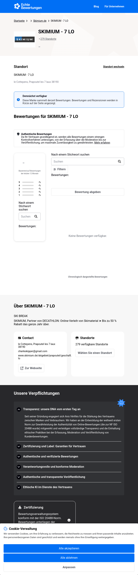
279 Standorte (48, 38)
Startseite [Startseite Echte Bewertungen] (19, 20)
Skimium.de (40, 20)
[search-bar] (30, 216)
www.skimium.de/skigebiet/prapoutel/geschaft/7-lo (40, 357)
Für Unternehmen (114, 6)
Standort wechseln (113, 66)
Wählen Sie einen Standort (95, 353)
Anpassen (69, 567)
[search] (35, 216)
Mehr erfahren (102, 142)
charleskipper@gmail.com (32, 351)
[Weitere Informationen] (69, 520)
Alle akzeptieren (69, 548)
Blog (96, 6)
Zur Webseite (31, 368)
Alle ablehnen (69, 557)
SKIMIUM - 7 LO (59, 20)
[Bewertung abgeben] (87, 192)
